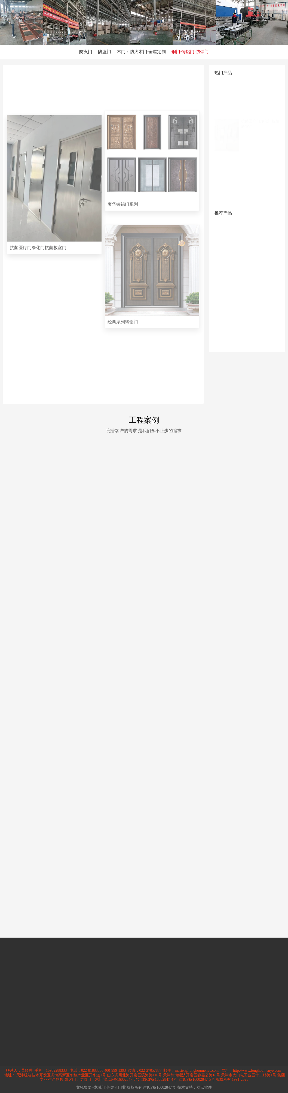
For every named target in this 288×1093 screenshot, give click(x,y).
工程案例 (144, 419)
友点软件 (204, 1087)
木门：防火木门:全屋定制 (141, 51)
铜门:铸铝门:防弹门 (190, 51)
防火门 (85, 51)
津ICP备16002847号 (159, 1087)
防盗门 (104, 51)
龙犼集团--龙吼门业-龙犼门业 (101, 1087)
